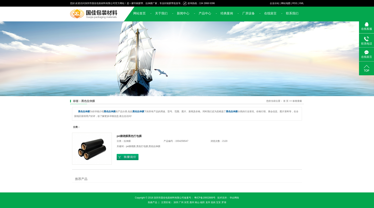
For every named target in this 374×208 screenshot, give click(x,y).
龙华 (208, 202)
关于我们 (161, 13)
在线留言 (270, 13)
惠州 (192, 202)
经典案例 (227, 13)
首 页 (285, 101)
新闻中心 (183, 13)
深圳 (176, 202)
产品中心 (205, 13)
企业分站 (274, 3)
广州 (181, 202)
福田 (202, 202)
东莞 (186, 202)
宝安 (218, 202)
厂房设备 (248, 13)
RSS (294, 3)
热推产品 (152, 202)
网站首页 (139, 13)
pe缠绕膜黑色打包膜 (129, 136)
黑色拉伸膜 (154, 146)
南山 (197, 202)
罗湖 (223, 202)
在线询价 (127, 157)
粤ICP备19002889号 (204, 197)
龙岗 (213, 202)
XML (301, 3)
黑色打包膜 (142, 146)
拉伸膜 (127, 141)
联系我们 (292, 13)
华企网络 (234, 197)
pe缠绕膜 (131, 146)
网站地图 (285, 3)
